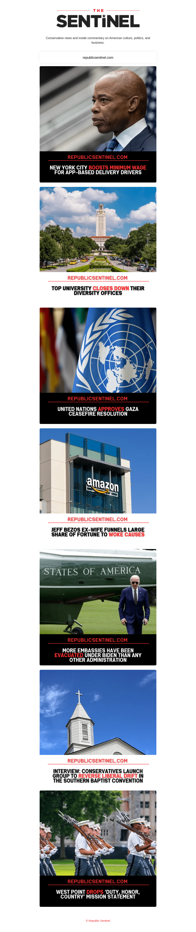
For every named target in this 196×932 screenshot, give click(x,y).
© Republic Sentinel (98, 920)
